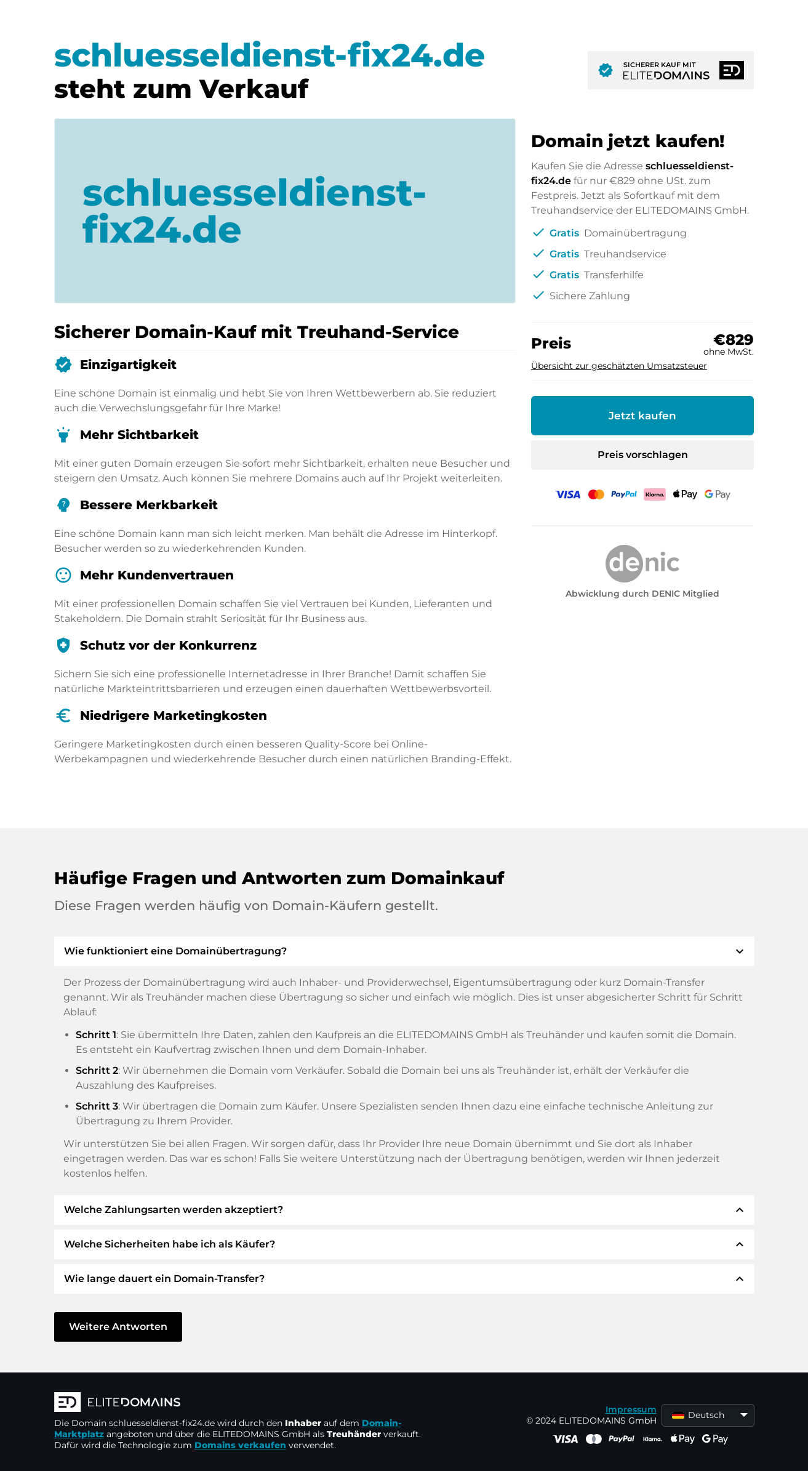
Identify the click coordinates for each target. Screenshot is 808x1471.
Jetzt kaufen (642, 415)
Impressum (631, 1409)
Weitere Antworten (118, 1326)
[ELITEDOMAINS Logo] (238, 1403)
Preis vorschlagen (643, 455)
